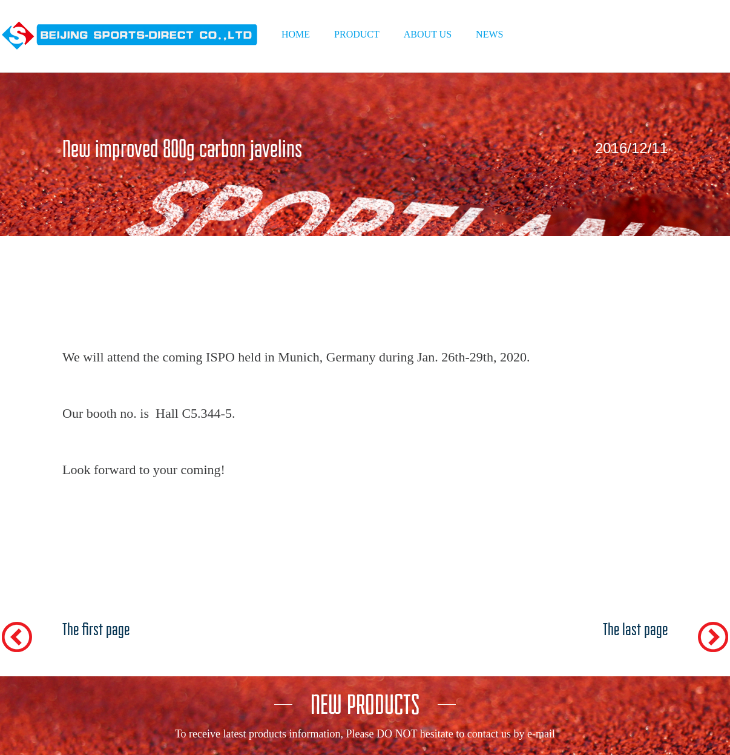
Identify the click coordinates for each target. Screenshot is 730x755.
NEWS (489, 34)
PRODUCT (357, 34)
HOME (295, 34)
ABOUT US (428, 34)
